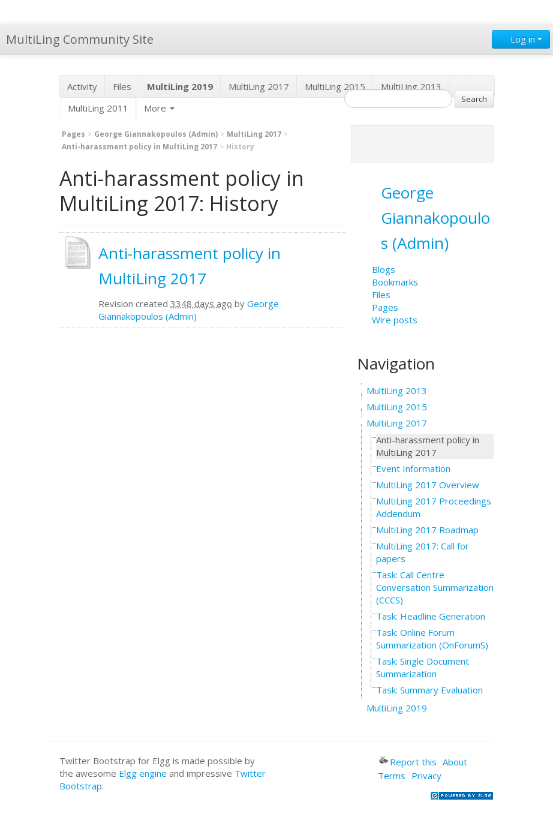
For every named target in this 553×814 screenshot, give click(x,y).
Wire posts (394, 320)
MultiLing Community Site (80, 39)
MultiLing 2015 (335, 86)
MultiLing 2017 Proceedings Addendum (433, 507)
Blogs (383, 269)
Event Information (413, 468)
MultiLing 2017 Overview (427, 485)
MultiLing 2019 (396, 708)
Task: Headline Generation (430, 616)
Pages (73, 134)
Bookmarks (395, 282)
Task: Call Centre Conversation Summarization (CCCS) (435, 587)
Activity (82, 86)
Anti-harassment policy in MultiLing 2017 (139, 147)
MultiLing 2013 (411, 86)
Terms (391, 776)
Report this (408, 762)
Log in (521, 39)
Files (122, 86)
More (159, 108)
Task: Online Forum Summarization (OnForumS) (432, 638)
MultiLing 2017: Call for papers (422, 552)
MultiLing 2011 (98, 108)
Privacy (426, 776)
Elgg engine (143, 773)
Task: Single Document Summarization (422, 667)
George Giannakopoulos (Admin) (156, 134)
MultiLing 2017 (259, 86)
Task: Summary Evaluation (429, 690)
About (455, 762)
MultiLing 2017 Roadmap (427, 530)
